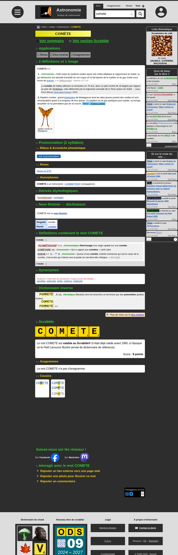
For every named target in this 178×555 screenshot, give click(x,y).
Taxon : (94, 103)
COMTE (58, 383)
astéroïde (51, 281)
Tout (169, 100)
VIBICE (167, 135)
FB (144, 541)
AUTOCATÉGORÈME (163, 95)
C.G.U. (107, 541)
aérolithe (41, 281)
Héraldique (69, 295)
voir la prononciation (49, 156)
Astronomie (63, 27)
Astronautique (71, 245)
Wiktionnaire (65, 80)
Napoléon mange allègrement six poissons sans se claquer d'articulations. (161, 189)
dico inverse (137, 314)
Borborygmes (153, 226)
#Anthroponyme (165, 123)
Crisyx (149, 104)
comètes (52, 226)
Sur (47, 459)
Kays (159, 232)
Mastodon (153, 541)
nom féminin (60, 213)
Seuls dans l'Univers (62, 92)
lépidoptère (69, 97)
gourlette (151, 174)
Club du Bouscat (154, 198)
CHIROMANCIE (170, 78)
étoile (60, 281)
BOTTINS (157, 116)
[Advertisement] (17, 52)
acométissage (44, 197)
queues (50, 80)
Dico (44, 27)
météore (68, 281)
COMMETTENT (72, 184)
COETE (42, 383)
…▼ (55, 253)
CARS (160, 88)
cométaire (58, 197)
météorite (77, 281)
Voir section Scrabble (89, 41)
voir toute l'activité (171, 146)
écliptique (58, 89)
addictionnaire (153, 211)
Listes (52, 27)
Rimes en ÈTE (44, 171)
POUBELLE (152, 129)
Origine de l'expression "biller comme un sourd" (161, 107)
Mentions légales (107, 528)
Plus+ (174, 84)
